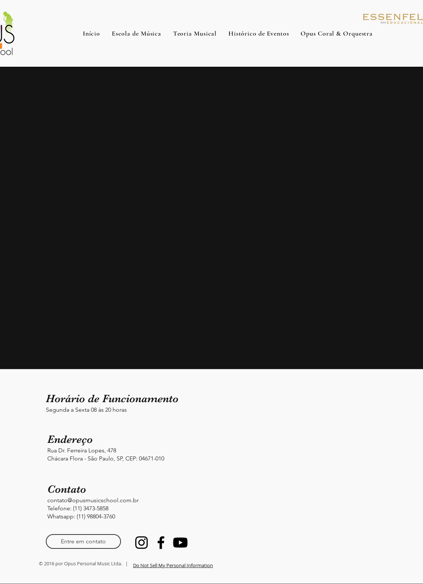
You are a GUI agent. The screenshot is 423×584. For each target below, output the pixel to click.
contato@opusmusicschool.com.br (93, 500)
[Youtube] (180, 542)
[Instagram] (141, 542)
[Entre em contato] (83, 541)
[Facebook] (160, 542)
